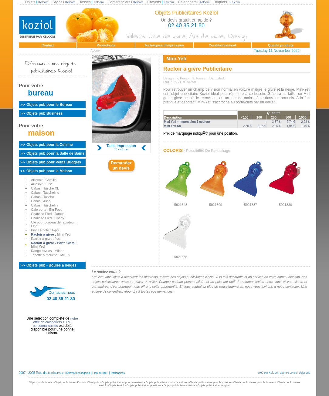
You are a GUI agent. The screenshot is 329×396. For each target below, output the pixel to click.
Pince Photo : (45, 230)
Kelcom (43, 2)
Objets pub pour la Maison (49, 171)
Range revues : (47, 251)
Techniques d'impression (164, 45)
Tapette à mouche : (50, 255)
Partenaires (118, 372)
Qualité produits (280, 45)
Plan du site (99, 372)
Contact (48, 45)
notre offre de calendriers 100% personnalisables (55, 322)
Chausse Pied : (47, 214)
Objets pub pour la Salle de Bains (55, 153)
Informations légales (78, 372)
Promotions (106, 45)
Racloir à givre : (51, 234)
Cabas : (45, 188)
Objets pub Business (44, 113)
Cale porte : (46, 209)
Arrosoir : (43, 180)
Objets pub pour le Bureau (49, 104)
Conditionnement (222, 45)
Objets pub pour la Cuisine (49, 145)
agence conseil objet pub (295, 372)
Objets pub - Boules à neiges (51, 265)
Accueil (95, 50)
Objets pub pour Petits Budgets (53, 162)
